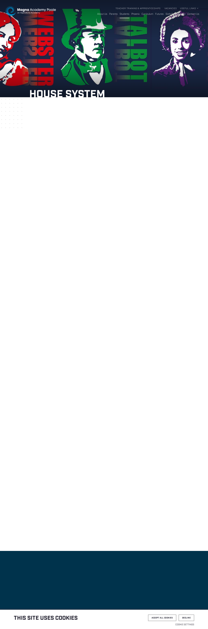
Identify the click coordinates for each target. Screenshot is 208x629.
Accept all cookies (162, 618)
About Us (102, 14)
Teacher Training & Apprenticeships (138, 8)
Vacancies (170, 8)
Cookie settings (184, 624)
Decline (186, 618)
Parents (113, 14)
